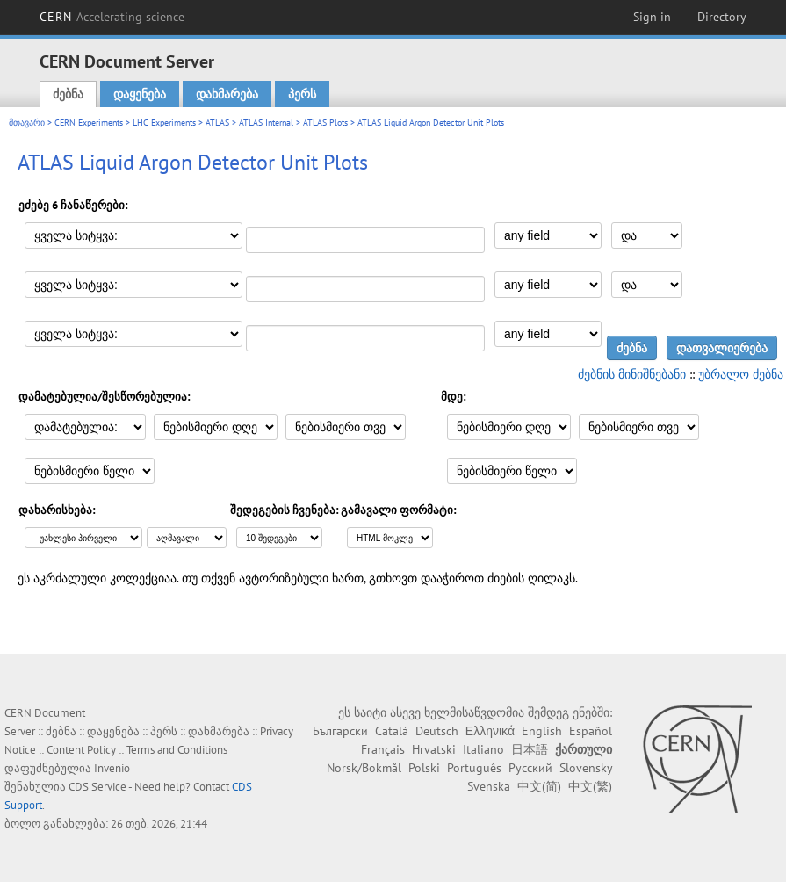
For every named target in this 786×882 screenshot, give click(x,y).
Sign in (652, 17)
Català (391, 731)
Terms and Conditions (176, 749)
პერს (302, 94)
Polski (424, 768)
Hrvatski (434, 749)
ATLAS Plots (325, 122)
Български (340, 731)
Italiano (483, 749)
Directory (721, 17)
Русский (530, 768)
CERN (112, 17)
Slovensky (585, 768)
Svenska (488, 786)
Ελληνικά (490, 731)
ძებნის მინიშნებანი (632, 374)
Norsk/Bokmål (364, 768)
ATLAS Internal (266, 122)
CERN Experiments (88, 122)
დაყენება (139, 94)
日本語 (529, 749)
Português (474, 768)
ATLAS (217, 122)
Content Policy (81, 749)
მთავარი (27, 122)
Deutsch (436, 731)
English (542, 731)
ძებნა (68, 94)
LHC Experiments (164, 122)
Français (383, 749)
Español (590, 731)
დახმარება (227, 94)
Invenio (112, 768)
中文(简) (539, 786)
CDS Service (97, 786)
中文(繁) (590, 786)
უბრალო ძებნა (740, 374)
